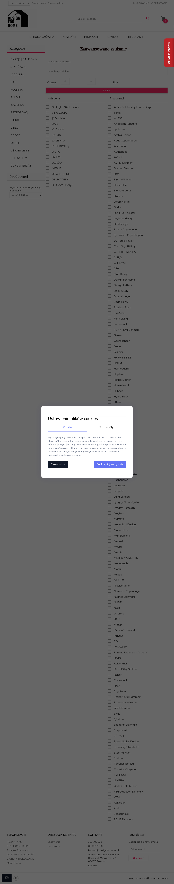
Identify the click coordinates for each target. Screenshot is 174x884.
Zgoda (67, 427)
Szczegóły (106, 427)
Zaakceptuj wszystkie (110, 464)
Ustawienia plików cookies (73, 418)
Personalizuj (58, 464)
